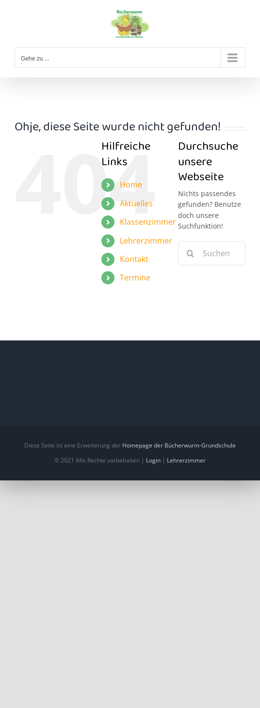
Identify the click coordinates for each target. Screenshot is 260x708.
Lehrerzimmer (146, 240)
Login (153, 460)
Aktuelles (136, 203)
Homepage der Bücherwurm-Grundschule (179, 445)
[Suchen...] (211, 253)
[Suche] (190, 253)
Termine (135, 277)
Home (131, 184)
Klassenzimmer (148, 221)
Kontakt (134, 259)
